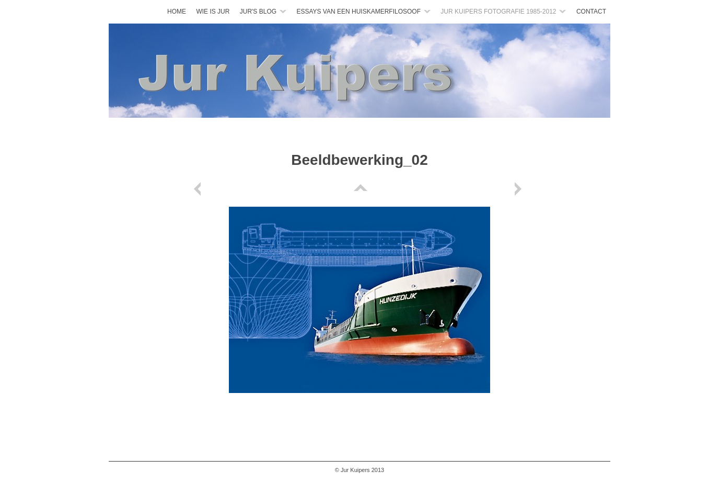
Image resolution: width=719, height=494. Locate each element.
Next (520, 189)
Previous (199, 189)
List (359, 189)
